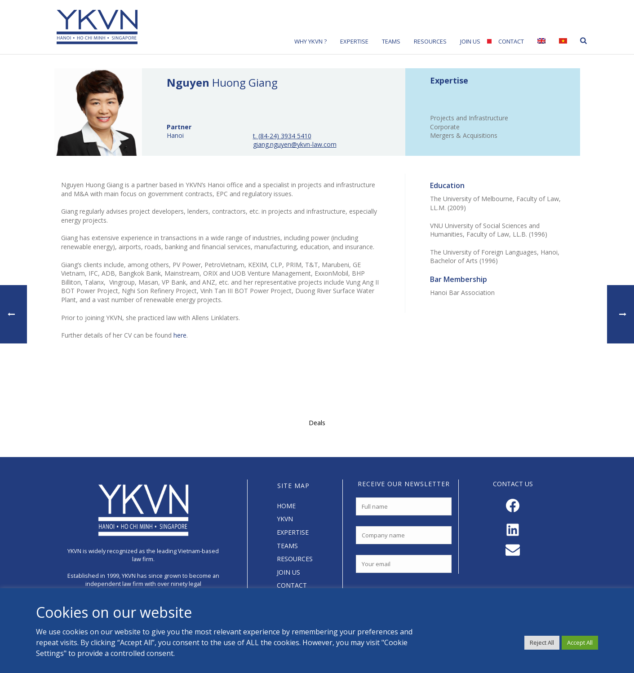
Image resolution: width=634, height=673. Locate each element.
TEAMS (287, 545)
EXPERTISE (293, 532)
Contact (511, 41)
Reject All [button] (542, 642)
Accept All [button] (580, 642)
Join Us (470, 41)
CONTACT (292, 585)
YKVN (285, 519)
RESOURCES (295, 558)
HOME (286, 505)
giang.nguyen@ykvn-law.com (295, 144)
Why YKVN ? (310, 41)
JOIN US (288, 572)
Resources (430, 41)
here (179, 335)
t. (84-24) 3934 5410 (282, 136)
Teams (391, 41)
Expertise (354, 41)
